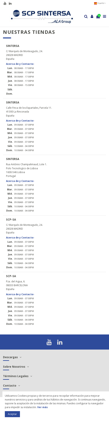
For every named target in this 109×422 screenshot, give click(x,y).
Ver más (42, 407)
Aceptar (12, 414)
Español (100, 3)
